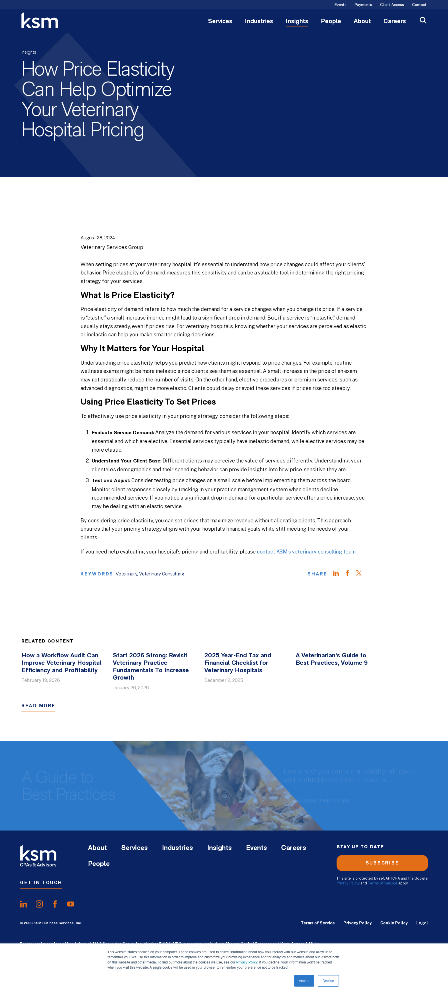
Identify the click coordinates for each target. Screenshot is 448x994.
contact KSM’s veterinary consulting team (306, 552)
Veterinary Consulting (161, 574)
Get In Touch (41, 882)
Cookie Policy (394, 923)
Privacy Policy (246, 962)
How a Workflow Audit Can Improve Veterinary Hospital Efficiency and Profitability (61, 663)
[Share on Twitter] (361, 574)
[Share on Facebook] (350, 574)
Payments (363, 5)
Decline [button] (328, 981)
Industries (259, 22)
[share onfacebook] (55, 904)
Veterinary (126, 574)
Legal (422, 923)
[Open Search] (423, 21)
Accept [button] (304, 981)
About (362, 22)
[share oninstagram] (39, 904)
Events (341, 5)
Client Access (392, 5)
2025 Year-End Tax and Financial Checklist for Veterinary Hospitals (237, 663)
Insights (297, 22)
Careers (394, 22)
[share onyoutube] (70, 904)
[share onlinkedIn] (23, 904)
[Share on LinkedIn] (339, 574)
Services (220, 22)
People (331, 22)
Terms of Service (382, 883)
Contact (419, 5)
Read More (38, 705)
